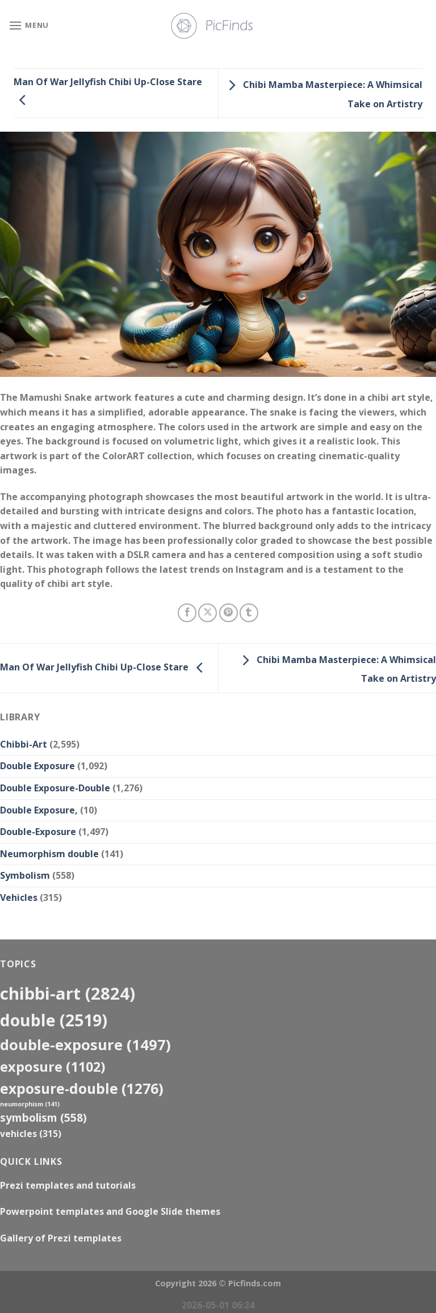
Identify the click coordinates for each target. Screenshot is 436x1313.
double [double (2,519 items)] (53, 1020)
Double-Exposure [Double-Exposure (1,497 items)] (85, 1044)
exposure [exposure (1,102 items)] (53, 1067)
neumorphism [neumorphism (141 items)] (30, 1104)
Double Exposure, (39, 810)
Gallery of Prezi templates (60, 1238)
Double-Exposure (38, 831)
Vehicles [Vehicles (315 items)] (30, 1133)
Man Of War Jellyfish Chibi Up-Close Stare (104, 667)
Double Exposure (37, 766)
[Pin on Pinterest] (228, 612)
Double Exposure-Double (55, 788)
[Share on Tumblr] (249, 612)
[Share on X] (207, 612)
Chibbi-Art (23, 744)
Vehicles (18, 897)
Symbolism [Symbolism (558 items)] (43, 1117)
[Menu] (29, 25)
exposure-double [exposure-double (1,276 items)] (82, 1088)
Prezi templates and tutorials (68, 1185)
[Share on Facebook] (187, 612)
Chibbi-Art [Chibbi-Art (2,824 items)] (67, 993)
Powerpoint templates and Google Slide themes (110, 1211)
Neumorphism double (49, 854)
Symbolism (25, 875)
